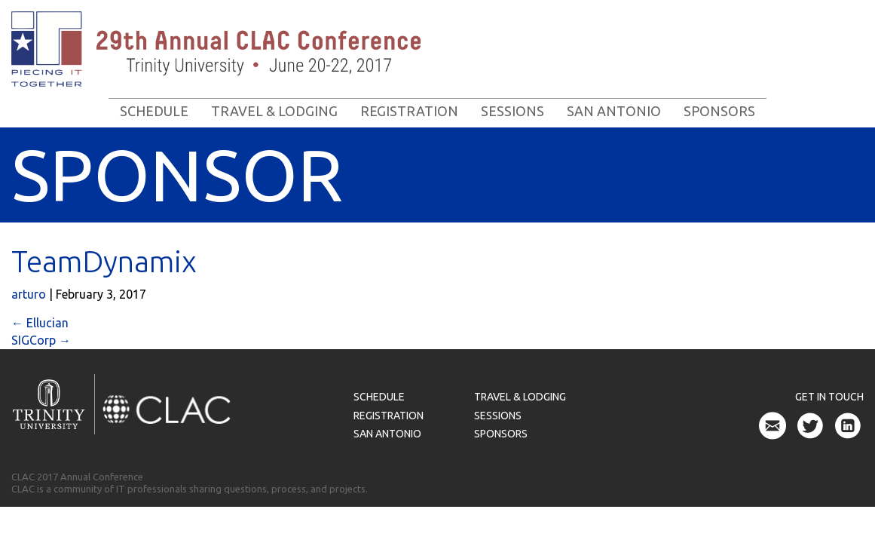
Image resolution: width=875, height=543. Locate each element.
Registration (409, 110)
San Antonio (614, 110)
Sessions (512, 110)
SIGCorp (41, 340)
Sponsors (719, 110)
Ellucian (40, 323)
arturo (28, 294)
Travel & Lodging (274, 110)
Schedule (154, 110)
